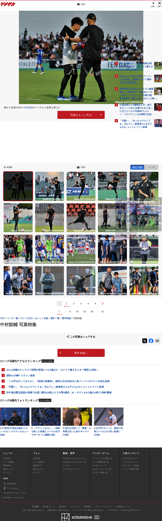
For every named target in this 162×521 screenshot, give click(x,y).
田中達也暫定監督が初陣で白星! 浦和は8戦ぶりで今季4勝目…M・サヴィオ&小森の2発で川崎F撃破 (56, 352)
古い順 (96, 167)
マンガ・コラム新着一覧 (102, 450)
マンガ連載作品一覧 (100, 453)
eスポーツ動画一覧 (100, 464)
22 (75, 267)
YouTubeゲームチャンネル (13, 489)
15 (57, 267)
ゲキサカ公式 (10, 479)
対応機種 (35, 498)
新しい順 (82, 167)
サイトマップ (75, 498)
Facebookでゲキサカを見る (132, 184)
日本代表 (6, 450)
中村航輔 (26, 107)
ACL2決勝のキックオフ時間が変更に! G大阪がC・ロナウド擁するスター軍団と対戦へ (52, 323)
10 (50, 267)
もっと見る (48, 315)
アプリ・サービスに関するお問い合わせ (87, 501)
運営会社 (62, 498)
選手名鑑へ (53, 306)
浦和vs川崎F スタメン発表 (20, 329)
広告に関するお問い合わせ (33, 501)
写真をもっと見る (53, 114)
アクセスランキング (130, 453)
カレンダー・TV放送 (131, 457)
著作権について (49, 498)
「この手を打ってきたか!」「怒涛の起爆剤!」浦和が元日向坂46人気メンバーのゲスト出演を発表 (55, 337)
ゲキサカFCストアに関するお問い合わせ (123, 501)
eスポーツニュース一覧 (102, 460)
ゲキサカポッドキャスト (72, 460)
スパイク (6, 464)
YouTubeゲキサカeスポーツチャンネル (74, 455)
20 (64, 267)
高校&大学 (7, 457)
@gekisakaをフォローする (132, 177)
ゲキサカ (8, 5)
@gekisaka (9, 475)
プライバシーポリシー (103, 498)
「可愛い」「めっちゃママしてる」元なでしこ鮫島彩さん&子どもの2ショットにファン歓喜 (55, 344)
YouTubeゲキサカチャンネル (74, 450)
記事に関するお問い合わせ (58, 501)
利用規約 (87, 498)
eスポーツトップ (99, 457)
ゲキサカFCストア (130, 450)
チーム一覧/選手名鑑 (131, 460)
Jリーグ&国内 (8, 453)
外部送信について (123, 498)
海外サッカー (8, 460)
